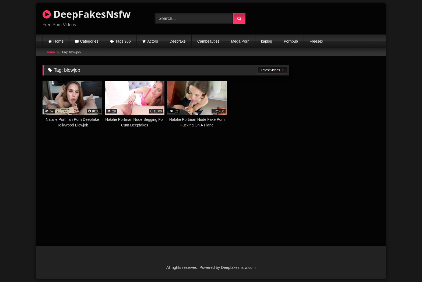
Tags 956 (123, 41)
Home (59, 41)
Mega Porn (240, 41)
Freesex (316, 41)
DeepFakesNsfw (87, 14)
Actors (152, 41)
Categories (89, 41)
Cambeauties (208, 41)
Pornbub (291, 41)
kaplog (266, 41)
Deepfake (178, 41)
